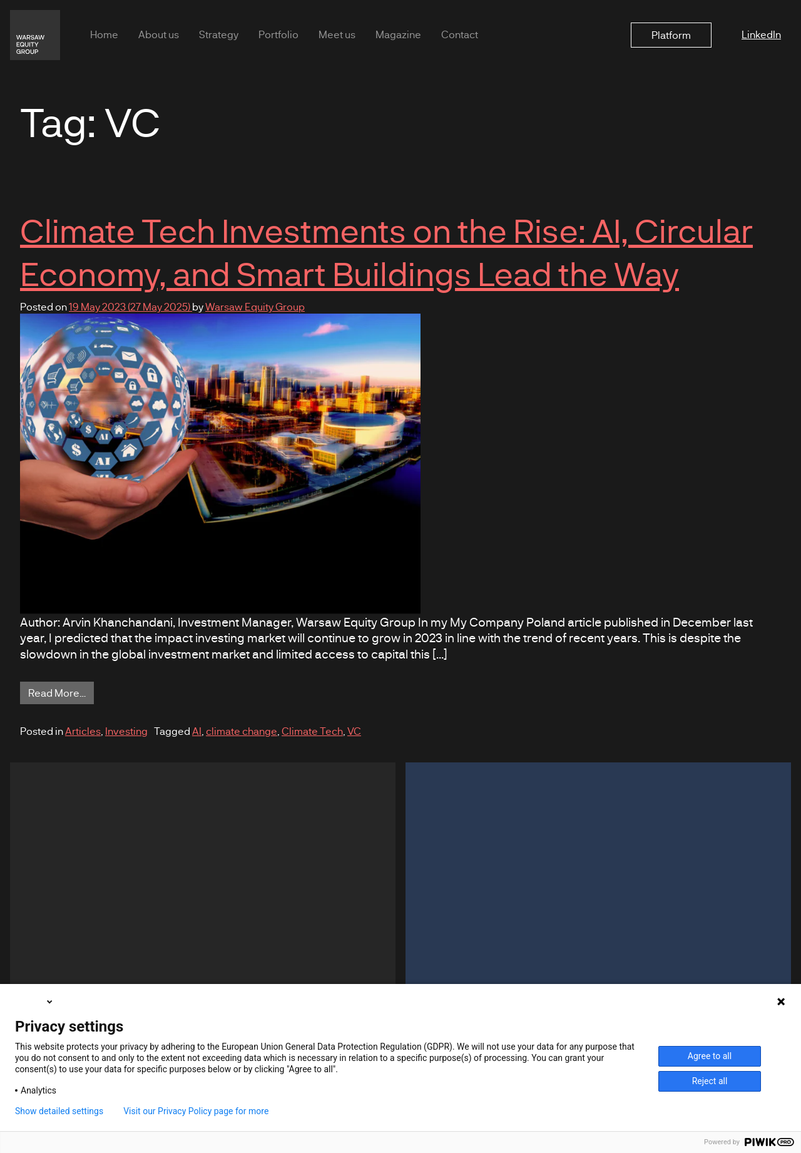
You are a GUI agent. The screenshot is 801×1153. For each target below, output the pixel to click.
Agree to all (710, 1056)
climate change (241, 730)
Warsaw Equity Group (255, 306)
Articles (83, 730)
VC (354, 730)
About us (158, 34)
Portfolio (278, 34)
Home (104, 34)
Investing (126, 730)
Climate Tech (312, 730)
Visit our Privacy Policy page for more (195, 1111)
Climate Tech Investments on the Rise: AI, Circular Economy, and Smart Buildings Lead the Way (386, 251)
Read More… (61, 692)
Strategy (218, 34)
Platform (671, 34)
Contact (459, 34)
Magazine (398, 34)
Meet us (337, 34)
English (35, 1002)
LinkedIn (761, 34)
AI (197, 730)
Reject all (710, 1081)
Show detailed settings (59, 1111)
